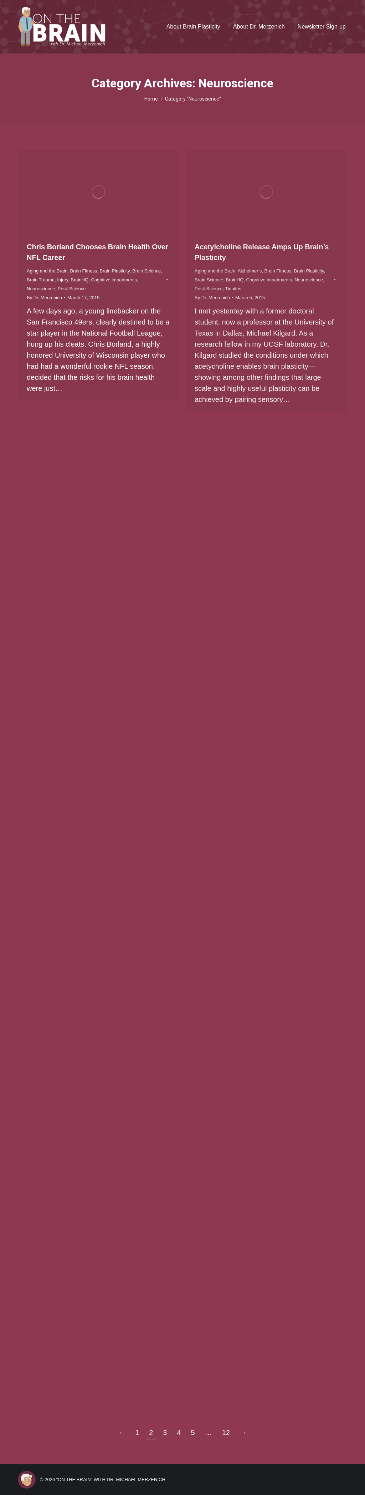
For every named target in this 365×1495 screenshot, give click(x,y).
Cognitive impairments (114, 279)
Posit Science (72, 288)
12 (226, 1433)
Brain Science (146, 271)
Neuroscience (41, 288)
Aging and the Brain (47, 271)
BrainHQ (79, 279)
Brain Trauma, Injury (47, 279)
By (44, 297)
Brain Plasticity (115, 271)
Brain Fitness (83, 271)
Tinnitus (233, 288)
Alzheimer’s (250, 271)
